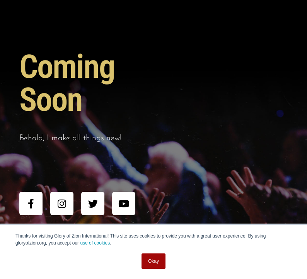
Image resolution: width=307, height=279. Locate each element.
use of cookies (95, 243)
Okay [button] (153, 261)
